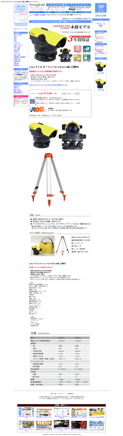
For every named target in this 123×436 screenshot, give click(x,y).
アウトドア (17, 53)
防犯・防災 (17, 55)
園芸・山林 (17, 47)
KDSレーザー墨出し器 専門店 (79, 428)
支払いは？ (17, 89)
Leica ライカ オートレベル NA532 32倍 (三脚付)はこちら (48, 85)
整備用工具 (17, 59)
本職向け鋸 (17, 61)
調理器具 (16, 51)
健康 (15, 38)
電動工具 (16, 63)
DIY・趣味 (17, 49)
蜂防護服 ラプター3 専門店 (79, 416)
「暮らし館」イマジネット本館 (26, 416)
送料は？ (16, 87)
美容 (15, 40)
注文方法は (17, 85)
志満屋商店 (19, 74)
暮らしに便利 (18, 34)
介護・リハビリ (18, 45)
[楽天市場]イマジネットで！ (44, 416)
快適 (15, 36)
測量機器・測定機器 (19, 57)
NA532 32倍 (101, 89)
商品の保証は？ (18, 92)
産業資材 (16, 65)
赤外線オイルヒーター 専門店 (44, 428)
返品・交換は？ (18, 90)
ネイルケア (17, 43)
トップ (31, 14)
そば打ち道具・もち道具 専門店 (61, 429)
